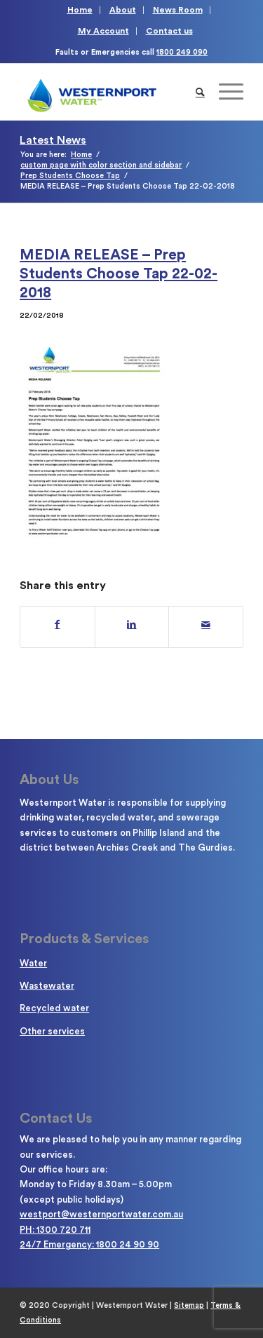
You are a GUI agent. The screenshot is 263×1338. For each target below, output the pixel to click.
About (122, 10)
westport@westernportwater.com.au (101, 1214)
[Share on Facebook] (57, 625)
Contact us (169, 31)
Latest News (53, 140)
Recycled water (54, 1008)
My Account (103, 31)
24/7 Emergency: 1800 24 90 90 (89, 1244)
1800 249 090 (182, 52)
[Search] (200, 92)
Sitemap (189, 1305)
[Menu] (224, 92)
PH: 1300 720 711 (55, 1229)
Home (80, 10)
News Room (178, 10)
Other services (52, 1031)
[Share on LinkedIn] (132, 625)
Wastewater (47, 985)
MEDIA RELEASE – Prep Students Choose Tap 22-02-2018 (118, 274)
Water (33, 963)
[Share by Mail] (206, 625)
